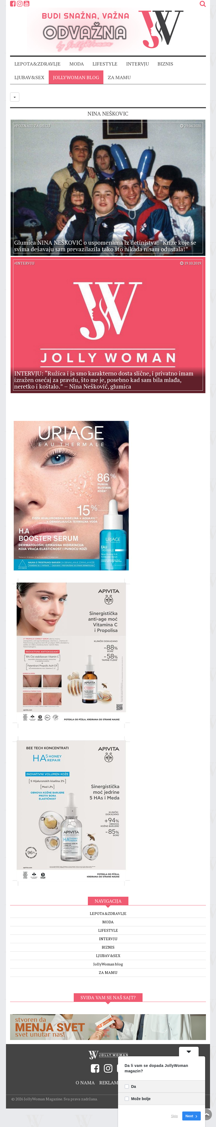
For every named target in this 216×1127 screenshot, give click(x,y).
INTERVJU (137, 63)
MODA (76, 63)
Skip (174, 1116)
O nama (84, 1082)
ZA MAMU (119, 77)
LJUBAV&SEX (29, 77)
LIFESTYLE (105, 63)
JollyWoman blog (76, 77)
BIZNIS (165, 63)
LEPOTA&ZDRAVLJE (37, 63)
